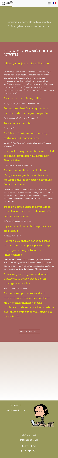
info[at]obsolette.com (15, 410)
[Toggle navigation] (51, 3)
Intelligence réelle (29, 439)
